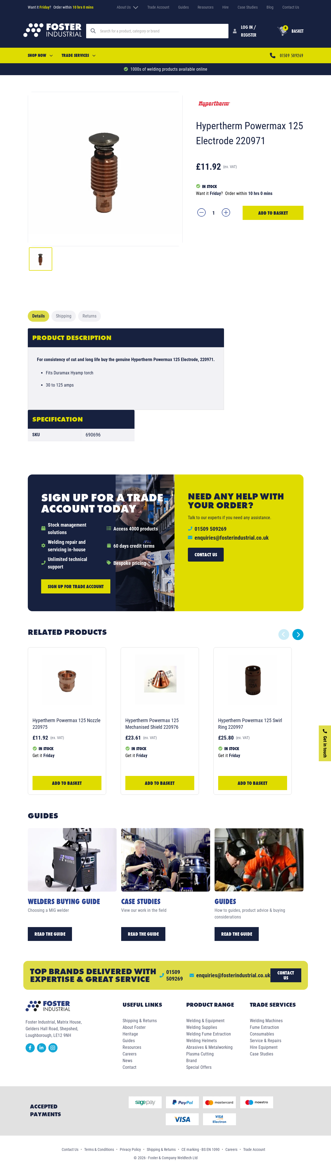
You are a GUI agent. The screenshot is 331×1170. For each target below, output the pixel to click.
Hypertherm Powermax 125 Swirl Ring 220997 (250, 723)
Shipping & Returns (140, 1020)
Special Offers (198, 1067)
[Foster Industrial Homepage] (52, 31)
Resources (205, 7)
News (127, 1060)
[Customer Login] (246, 31)
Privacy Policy (130, 1149)
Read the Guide (49, 934)
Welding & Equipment (205, 1020)
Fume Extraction (264, 1027)
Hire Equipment (264, 1047)
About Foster (134, 1027)
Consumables (262, 1034)
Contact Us (290, 7)
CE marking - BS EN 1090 (200, 1149)
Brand (191, 1060)
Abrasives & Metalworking (209, 1047)
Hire (225, 7)
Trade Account (158, 7)
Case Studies (248, 7)
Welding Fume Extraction (208, 1034)
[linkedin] (42, 1051)
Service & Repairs (265, 1040)
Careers (129, 1054)
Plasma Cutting (200, 1054)
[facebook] (31, 1051)
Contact (129, 1067)
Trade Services (79, 55)
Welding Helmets (201, 1040)
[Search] (162, 31)
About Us (127, 7)
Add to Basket (273, 213)
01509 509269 (291, 55)
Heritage (130, 1034)
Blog (270, 7)
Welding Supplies (201, 1027)
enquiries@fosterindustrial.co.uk (232, 537)
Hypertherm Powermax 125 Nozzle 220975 (66, 723)
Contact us (206, 554)
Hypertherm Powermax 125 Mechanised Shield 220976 (152, 723)
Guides (183, 7)
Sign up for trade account (76, 586)
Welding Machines (266, 1020)
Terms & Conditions (99, 1149)
